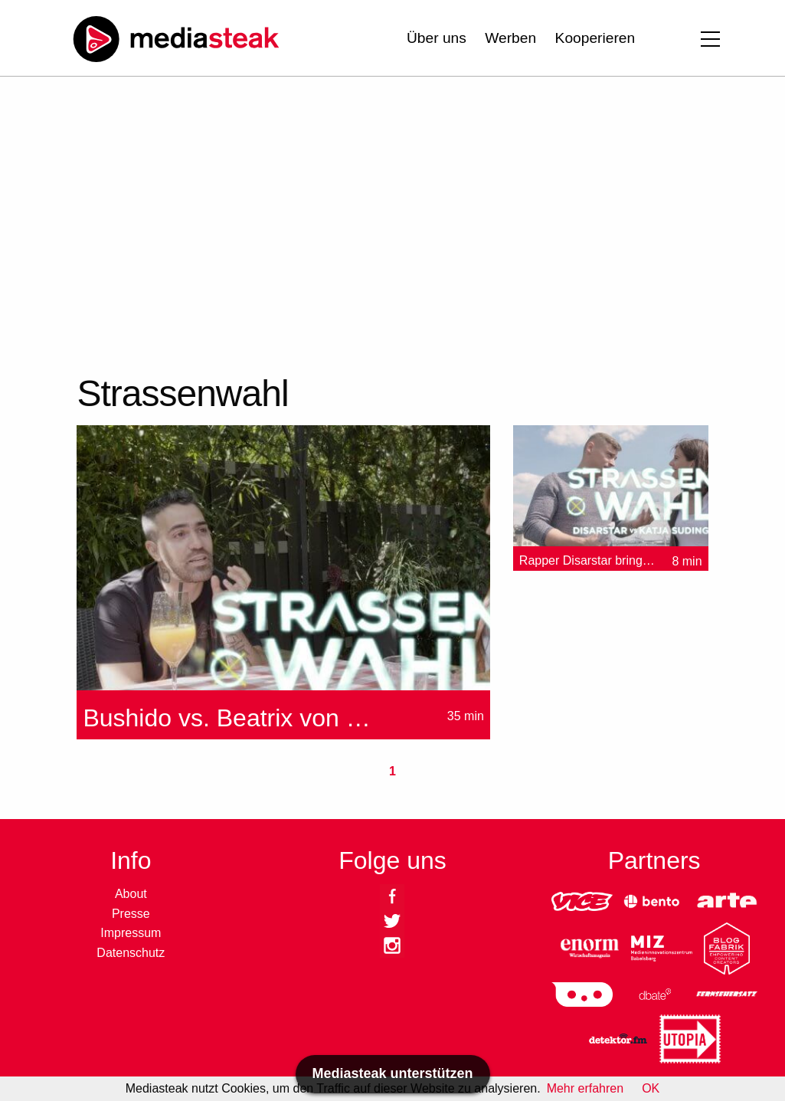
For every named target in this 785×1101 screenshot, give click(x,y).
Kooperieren (595, 38)
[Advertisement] (371, 222)
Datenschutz (130, 952)
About (131, 893)
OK (650, 1088)
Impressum (130, 932)
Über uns (436, 38)
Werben (510, 38)
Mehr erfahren (585, 1088)
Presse (131, 913)
